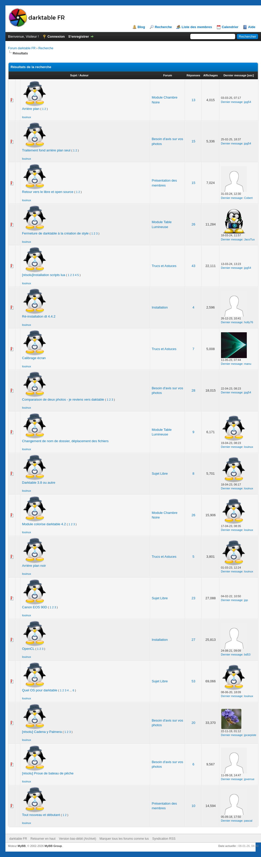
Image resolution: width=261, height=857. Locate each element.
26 (193, 224)
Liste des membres (196, 27)
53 (193, 681)
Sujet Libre (160, 473)
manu (247, 363)
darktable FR (18, 838)
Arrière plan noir (34, 566)
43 (193, 266)
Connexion (56, 36)
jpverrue (249, 779)
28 (193, 390)
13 (193, 100)
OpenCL (28, 649)
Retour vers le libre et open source (47, 192)
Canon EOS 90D (34, 607)
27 (193, 640)
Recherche (163, 27)
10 (193, 806)
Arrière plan (30, 109)
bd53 (247, 654)
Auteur (84, 75)
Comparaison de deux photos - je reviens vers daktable (63, 399)
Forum (167, 75)
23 (193, 598)
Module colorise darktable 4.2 (44, 524)
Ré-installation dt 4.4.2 (38, 316)
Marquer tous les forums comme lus (124, 838)
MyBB (22, 845)
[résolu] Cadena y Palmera (42, 732)
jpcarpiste (250, 735)
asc (250, 75)
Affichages (210, 75)
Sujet (73, 75)
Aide (251, 27)
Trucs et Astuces (164, 266)
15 (193, 141)
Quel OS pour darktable (39, 690)
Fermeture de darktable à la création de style (55, 233)
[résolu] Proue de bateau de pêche (47, 773)
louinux (26, 117)
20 (193, 723)
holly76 (248, 322)
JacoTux (249, 239)
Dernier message (235, 75)
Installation (160, 307)
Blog (141, 27)
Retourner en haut (43, 838)
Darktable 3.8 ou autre (38, 482)
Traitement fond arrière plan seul (46, 150)
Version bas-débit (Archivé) (77, 838)
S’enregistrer (78, 36)
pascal (248, 820)
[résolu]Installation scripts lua (43, 275)
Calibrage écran (34, 358)
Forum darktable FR (22, 48)
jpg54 (247, 101)
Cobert (248, 197)
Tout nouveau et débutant (41, 815)
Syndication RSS (164, 838)
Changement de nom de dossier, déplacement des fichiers (65, 441)
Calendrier (230, 27)
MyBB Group (53, 845)
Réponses (193, 75)
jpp (246, 600)
